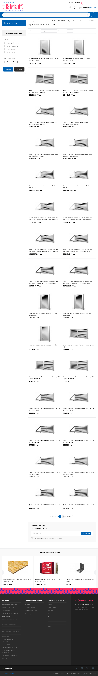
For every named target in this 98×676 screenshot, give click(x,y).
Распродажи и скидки (31, 610)
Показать (8, 69)
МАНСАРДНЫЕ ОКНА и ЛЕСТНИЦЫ (8, 640)
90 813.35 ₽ (79, 256)
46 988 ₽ (79, 351)
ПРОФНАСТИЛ (6, 610)
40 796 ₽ (45, 351)
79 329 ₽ (45, 415)
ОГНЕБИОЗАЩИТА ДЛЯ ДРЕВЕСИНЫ (8, 651)
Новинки (27, 604)
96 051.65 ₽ (45, 288)
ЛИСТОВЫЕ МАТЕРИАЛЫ (9, 625)
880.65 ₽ (7, 584)
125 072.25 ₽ (79, 192)
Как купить (51, 610)
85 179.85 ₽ (45, 224)
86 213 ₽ (45, 478)
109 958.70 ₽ (79, 288)
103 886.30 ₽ (79, 129)
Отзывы (50, 626)
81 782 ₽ (79, 447)
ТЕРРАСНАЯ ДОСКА (7, 617)
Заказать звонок (89, 3)
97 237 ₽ (79, 478)
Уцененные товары (30, 617)
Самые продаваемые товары (49, 552)
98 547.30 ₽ (45, 129)
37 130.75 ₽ (45, 65)
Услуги (50, 620)
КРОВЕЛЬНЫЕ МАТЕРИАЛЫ (9, 604)
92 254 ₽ (79, 510)
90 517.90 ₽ (79, 224)
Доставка (50, 613)
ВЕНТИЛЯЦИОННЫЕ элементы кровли (10, 632)
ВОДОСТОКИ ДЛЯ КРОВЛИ (9, 647)
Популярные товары (30, 607)
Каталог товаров (13, 23)
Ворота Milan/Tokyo (13, 46)
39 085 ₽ (79, 319)
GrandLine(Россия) (12, 62)
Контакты (50, 623)
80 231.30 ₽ (45, 97)
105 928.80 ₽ (79, 160)
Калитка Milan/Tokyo (13, 43)
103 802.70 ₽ (45, 256)
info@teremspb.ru (86, 604)
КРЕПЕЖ (4, 658)
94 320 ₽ (45, 447)
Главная (50, 604)
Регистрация (10, 2)
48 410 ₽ (45, 383)
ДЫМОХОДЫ (5, 636)
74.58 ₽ (70, 584)
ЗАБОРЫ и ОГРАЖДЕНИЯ (9, 628)
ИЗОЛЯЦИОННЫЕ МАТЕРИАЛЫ (10, 613)
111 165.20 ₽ (45, 192)
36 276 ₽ (45, 319)
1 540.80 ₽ (40, 584)
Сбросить (19, 69)
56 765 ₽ (79, 383)
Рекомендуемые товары (31, 613)
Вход (3, 2)
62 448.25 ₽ (79, 97)
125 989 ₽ (45, 160)
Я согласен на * (48, 538)
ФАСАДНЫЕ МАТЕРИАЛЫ (9, 607)
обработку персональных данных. (52, 538)
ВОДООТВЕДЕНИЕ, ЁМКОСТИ (10, 655)
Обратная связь (52, 607)
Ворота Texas (11, 52)
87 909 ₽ (45, 510)
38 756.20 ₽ (79, 65)
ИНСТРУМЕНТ (6, 644)
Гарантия (50, 617)
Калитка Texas (11, 49)
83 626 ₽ (79, 415)
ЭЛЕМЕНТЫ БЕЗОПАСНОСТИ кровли (10, 621)
